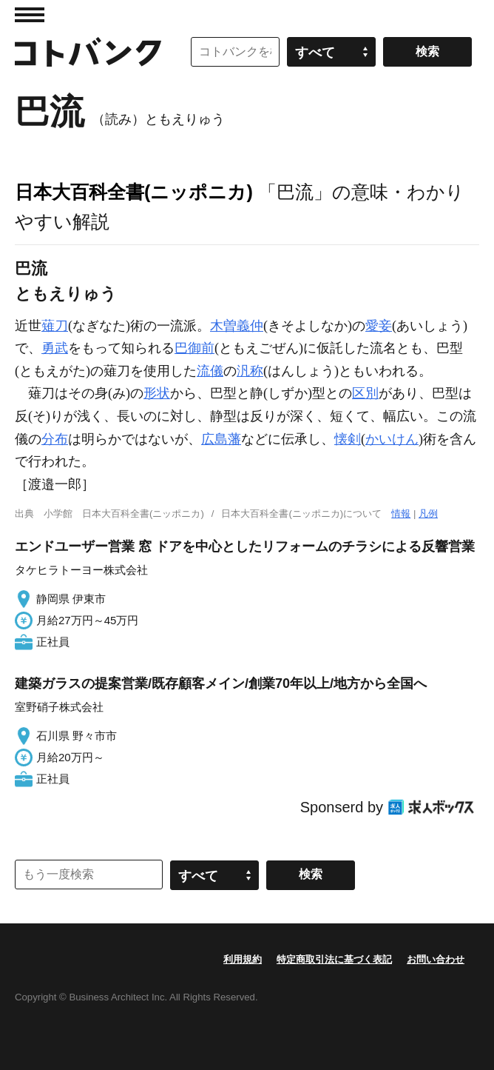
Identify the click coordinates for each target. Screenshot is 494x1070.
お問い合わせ (435, 959)
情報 (400, 513)
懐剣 (347, 439)
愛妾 (378, 325)
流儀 (210, 371)
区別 (365, 393)
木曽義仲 (236, 325)
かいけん (392, 439)
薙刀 (54, 325)
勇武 (54, 348)
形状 (156, 393)
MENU (29, 15)
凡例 (428, 513)
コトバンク (88, 52)
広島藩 (221, 439)
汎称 (250, 371)
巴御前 (194, 348)
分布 (54, 439)
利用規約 (242, 959)
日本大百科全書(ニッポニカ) (134, 191)
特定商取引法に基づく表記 (334, 959)
